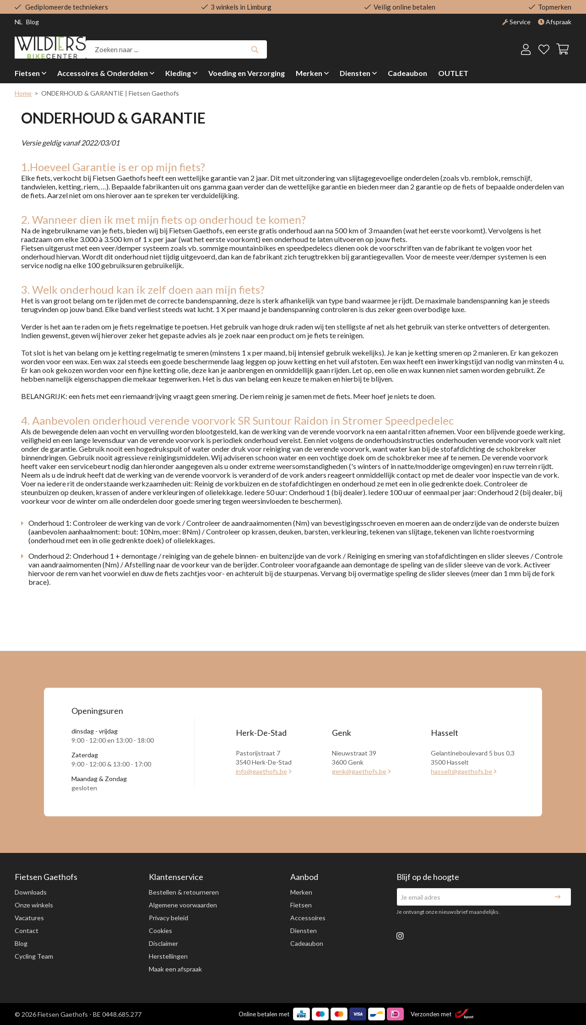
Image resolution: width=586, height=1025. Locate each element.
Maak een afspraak (175, 969)
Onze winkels (34, 905)
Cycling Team (34, 956)
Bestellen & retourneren (184, 892)
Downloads (31, 892)
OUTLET (453, 73)
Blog (21, 943)
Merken (309, 73)
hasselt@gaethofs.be (461, 771)
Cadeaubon (407, 73)
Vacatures (29, 918)
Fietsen (27, 73)
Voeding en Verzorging (246, 73)
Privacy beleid (168, 918)
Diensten (355, 73)
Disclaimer (163, 943)
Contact (26, 930)
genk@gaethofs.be (359, 771)
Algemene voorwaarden (183, 905)
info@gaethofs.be (261, 771)
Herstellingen (168, 956)
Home (23, 93)
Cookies (160, 930)
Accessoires (308, 918)
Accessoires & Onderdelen (102, 73)
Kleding (178, 73)
